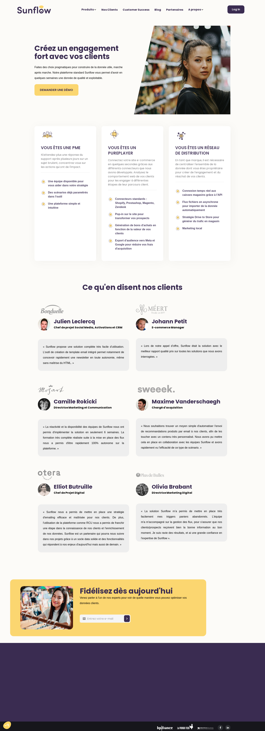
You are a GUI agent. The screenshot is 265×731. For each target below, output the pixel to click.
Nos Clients (109, 10)
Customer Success (136, 10)
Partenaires (174, 10)
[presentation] (159, 618)
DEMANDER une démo (56, 90)
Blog (157, 10)
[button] (90, 10)
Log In (236, 9)
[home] (34, 9)
